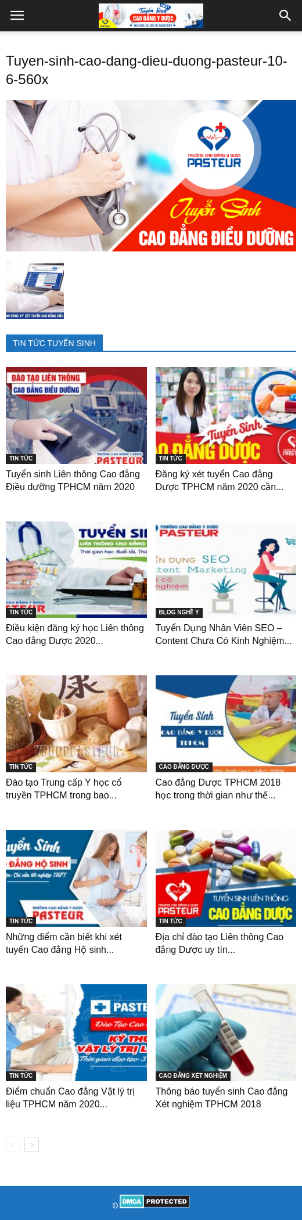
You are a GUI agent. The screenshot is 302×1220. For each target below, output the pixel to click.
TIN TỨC (21, 458)
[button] (285, 15)
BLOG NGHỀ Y (179, 612)
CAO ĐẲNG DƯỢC (184, 767)
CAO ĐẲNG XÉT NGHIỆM (193, 1076)
